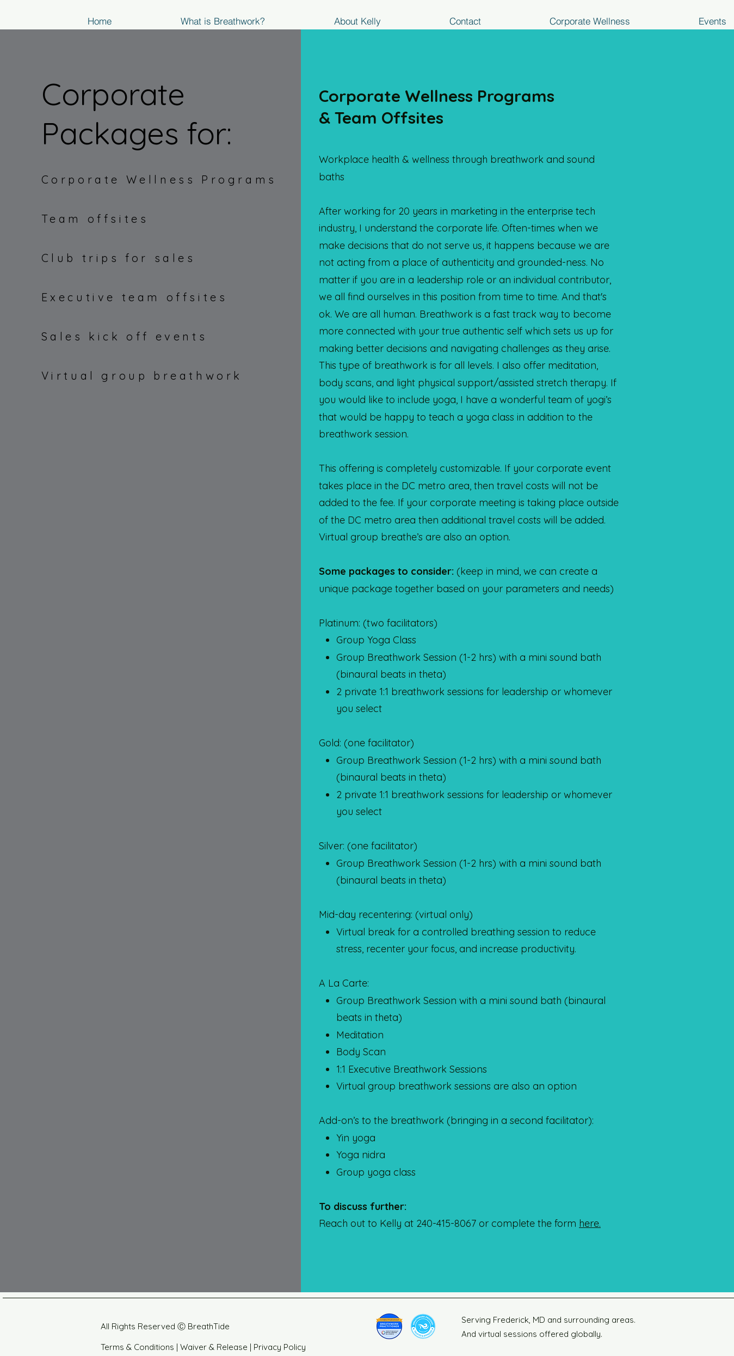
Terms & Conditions (137, 1347)
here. (590, 1223)
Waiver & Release (213, 1347)
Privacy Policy (280, 1347)
